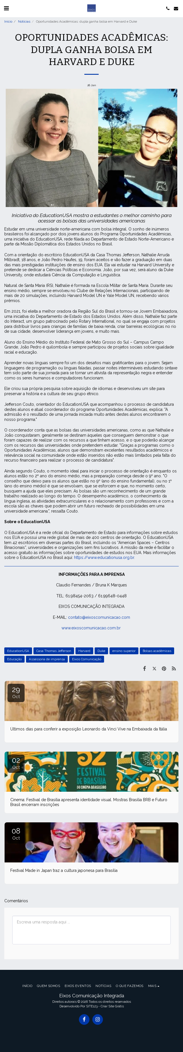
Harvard (84, 651)
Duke (101, 651)
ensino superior (124, 651)
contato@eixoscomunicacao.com (99, 617)
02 (16, 763)
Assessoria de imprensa (47, 659)
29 (16, 692)
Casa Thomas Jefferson (53, 651)
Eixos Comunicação (86, 659)
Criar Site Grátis (112, 1006)
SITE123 (92, 1006)
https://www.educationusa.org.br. (104, 557)
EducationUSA (18, 651)
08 (16, 834)
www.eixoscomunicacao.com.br (91, 628)
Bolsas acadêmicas (157, 651)
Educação (14, 659)
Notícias (24, 21)
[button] (6, 8)
